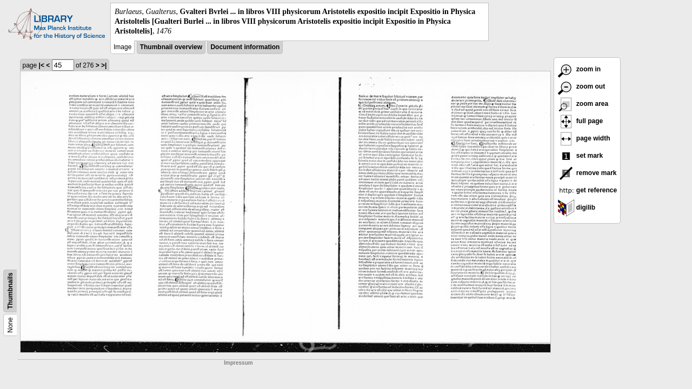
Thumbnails (10, 290)
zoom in (579, 69)
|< (41, 65)
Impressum (238, 363)
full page (580, 121)
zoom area (583, 104)
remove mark (587, 173)
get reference (587, 190)
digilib (576, 207)
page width (583, 138)
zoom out (581, 86)
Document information (245, 47)
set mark (580, 155)
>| (104, 65)
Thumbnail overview (171, 47)
